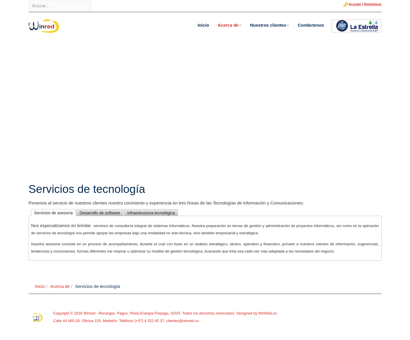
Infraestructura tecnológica (151, 213)
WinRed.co (267, 313)
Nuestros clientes (269, 25)
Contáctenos (311, 25)
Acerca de (229, 25)
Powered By (37, 317)
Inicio (203, 25)
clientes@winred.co (182, 321)
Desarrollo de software (100, 213)
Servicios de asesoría (53, 213)
